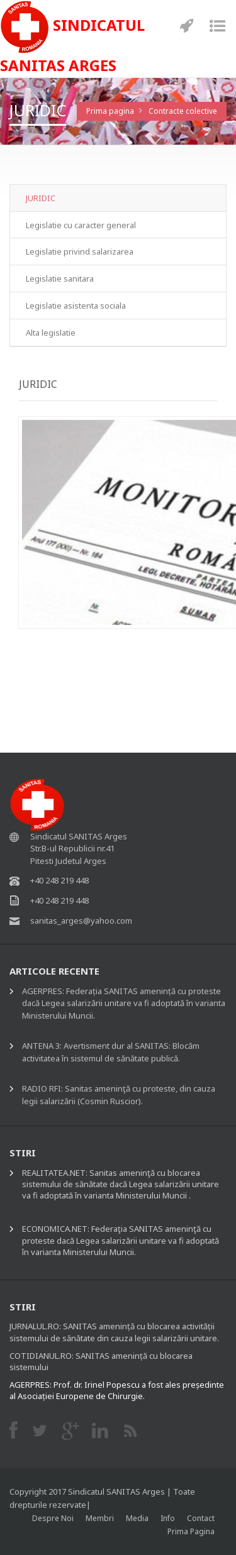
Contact (201, 1518)
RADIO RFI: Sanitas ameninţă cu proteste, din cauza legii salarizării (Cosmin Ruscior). (118, 1095)
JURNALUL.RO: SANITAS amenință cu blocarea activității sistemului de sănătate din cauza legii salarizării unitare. (114, 1331)
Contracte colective (183, 111)
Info (167, 1518)
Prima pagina (110, 111)
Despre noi (53, 1518)
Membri (100, 1518)
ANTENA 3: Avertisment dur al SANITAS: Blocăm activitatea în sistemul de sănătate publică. (110, 1052)
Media (137, 1518)
